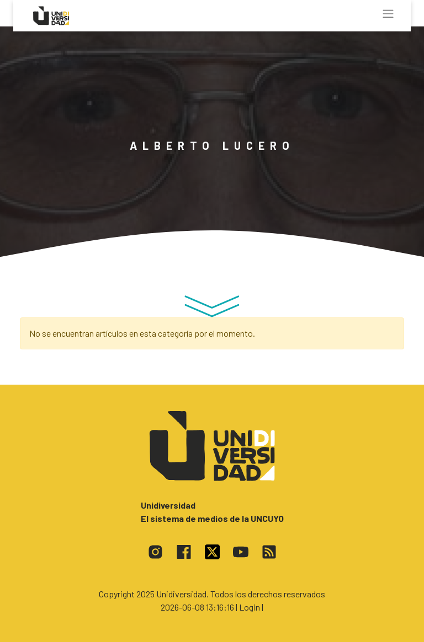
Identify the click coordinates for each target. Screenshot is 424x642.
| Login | (249, 607)
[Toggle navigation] (388, 13)
